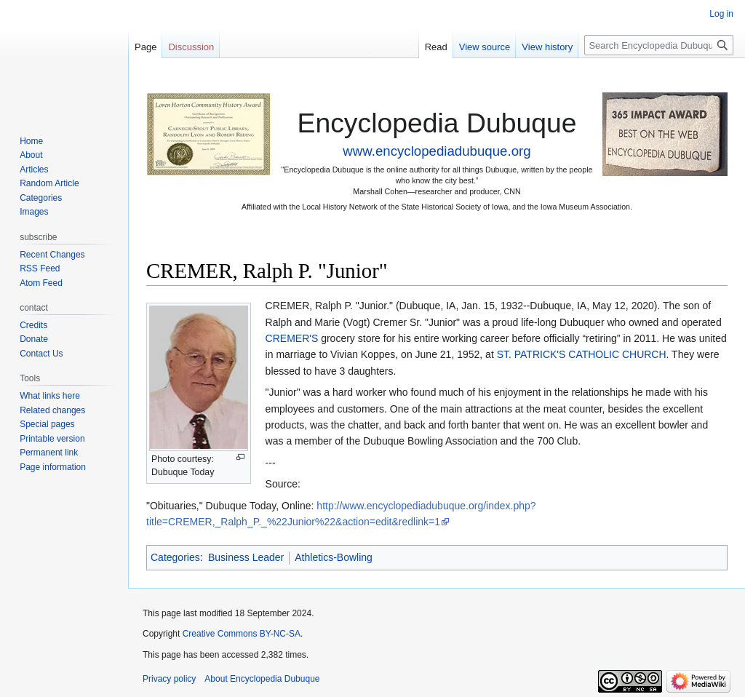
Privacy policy (169, 679)
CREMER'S (292, 338)
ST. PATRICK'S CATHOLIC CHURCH (581, 354)
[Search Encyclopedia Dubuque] (658, 45)
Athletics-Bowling (333, 557)
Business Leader (246, 557)
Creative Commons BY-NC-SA (241, 634)
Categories (175, 557)
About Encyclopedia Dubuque (261, 679)
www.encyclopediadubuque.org (436, 151)
